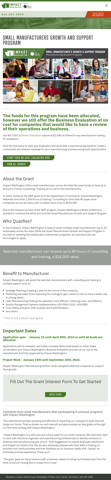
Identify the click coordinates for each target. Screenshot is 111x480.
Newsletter (10, 476)
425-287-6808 (86, 476)
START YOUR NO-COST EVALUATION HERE (28, 158)
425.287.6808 (12, 14)
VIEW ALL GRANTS (16, 164)
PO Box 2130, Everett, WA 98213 (63, 476)
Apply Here (55, 394)
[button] (106, 6)
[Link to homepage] (16, 6)
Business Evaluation (30, 135)
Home (19, 476)
